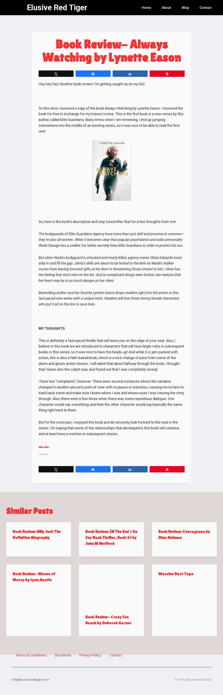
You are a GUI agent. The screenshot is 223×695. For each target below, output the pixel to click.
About (166, 8)
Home (146, 8)
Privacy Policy (90, 655)
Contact (206, 8)
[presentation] (111, 586)
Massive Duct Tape (175, 574)
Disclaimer (63, 655)
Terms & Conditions (31, 655)
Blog (185, 8)
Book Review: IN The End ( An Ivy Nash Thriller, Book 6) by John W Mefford (111, 537)
